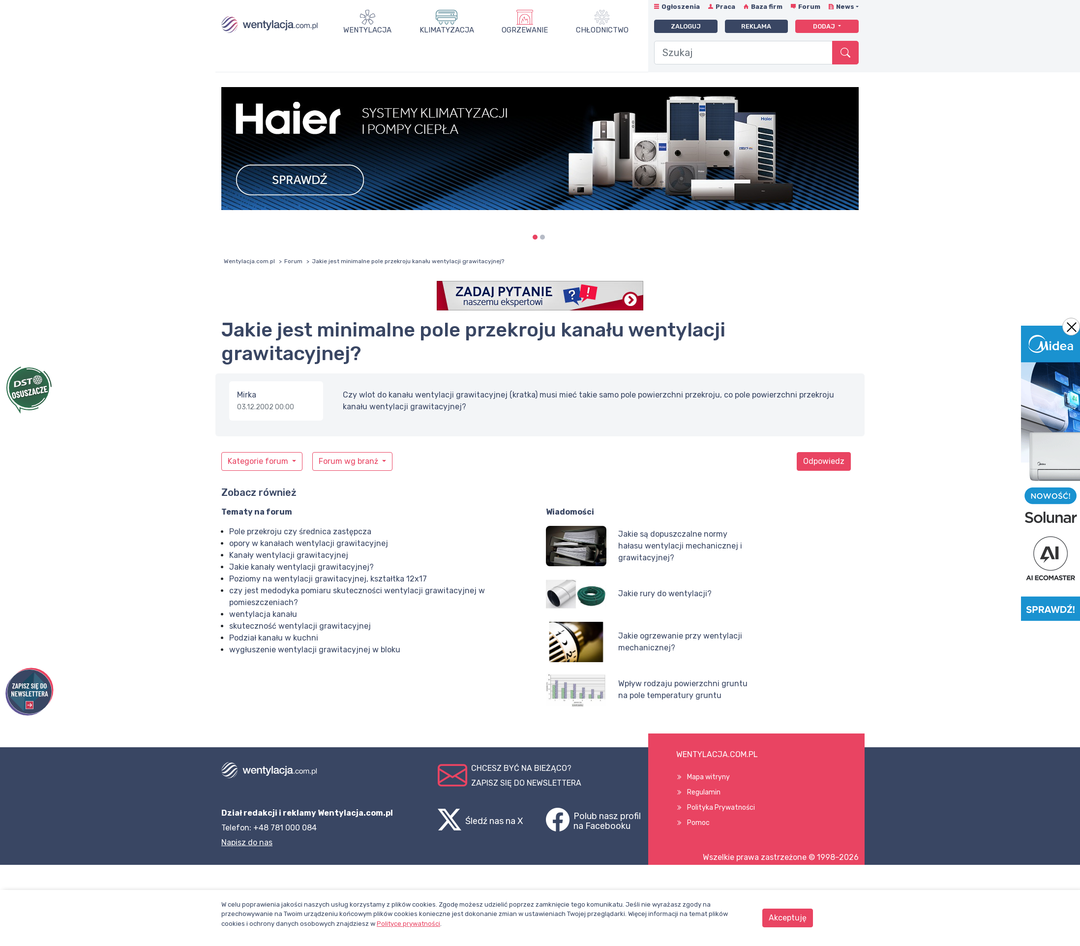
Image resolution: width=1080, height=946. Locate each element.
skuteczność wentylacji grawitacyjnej (300, 626)
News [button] (845, 6)
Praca (725, 6)
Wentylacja (367, 30)
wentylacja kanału (263, 614)
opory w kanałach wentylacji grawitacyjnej (308, 543)
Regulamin (703, 792)
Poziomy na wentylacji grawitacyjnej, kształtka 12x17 (328, 578)
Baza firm (766, 6)
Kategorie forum (259, 461)
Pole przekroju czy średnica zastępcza (300, 531)
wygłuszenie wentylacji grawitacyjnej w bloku (314, 649)
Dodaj (825, 26)
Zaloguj (686, 26)
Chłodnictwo (602, 30)
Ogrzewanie (525, 30)
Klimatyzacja (447, 30)
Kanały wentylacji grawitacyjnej (288, 555)
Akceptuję (788, 917)
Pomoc (698, 823)
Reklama (756, 26)
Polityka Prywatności (721, 807)
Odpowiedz (823, 461)
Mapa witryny (708, 777)
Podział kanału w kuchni (273, 637)
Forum (809, 6)
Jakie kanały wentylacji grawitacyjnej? (301, 567)
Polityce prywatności (408, 923)
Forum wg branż (349, 461)
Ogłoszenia (680, 6)
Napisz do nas (246, 842)
